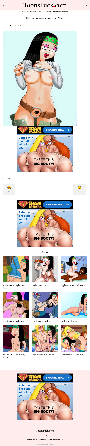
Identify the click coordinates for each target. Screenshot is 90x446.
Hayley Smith (43, 11)
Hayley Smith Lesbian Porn (72, 355)
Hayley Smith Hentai (40, 286)
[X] (44, 435)
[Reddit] (46, 435)
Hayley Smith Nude (69, 322)
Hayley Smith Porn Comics (43, 355)
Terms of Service (32, 439)
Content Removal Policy (56, 439)
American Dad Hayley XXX (43, 322)
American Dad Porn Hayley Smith (14, 356)
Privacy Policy (43, 439)
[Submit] (20, 26)
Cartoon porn (25, 11)
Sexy (10, 178)
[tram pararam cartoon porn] (45, 172)
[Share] (10, 26)
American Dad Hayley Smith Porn (14, 287)
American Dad (34, 11)
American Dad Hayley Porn (14, 322)
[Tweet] (15, 26)
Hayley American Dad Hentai (73, 286)
